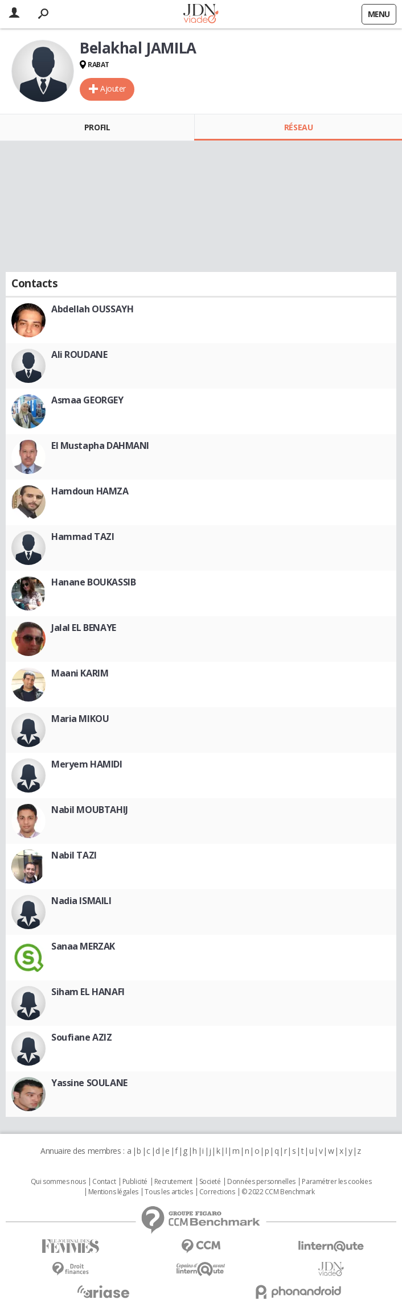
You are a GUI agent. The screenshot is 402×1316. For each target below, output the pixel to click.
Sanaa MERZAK (83, 946)
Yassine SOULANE (89, 1082)
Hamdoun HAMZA (90, 491)
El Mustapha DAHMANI (100, 445)
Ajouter (113, 88)
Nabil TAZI (74, 855)
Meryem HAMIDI (86, 764)
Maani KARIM (79, 673)
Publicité (134, 1182)
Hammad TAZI (82, 536)
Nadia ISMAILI (81, 900)
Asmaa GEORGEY (87, 400)
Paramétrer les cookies (336, 1182)
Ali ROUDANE (79, 354)
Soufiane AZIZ (81, 1037)
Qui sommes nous (58, 1182)
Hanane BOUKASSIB (93, 582)
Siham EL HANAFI (88, 991)
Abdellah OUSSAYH (92, 309)
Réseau (298, 127)
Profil (97, 127)
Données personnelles (261, 1182)
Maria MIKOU (80, 718)
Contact (104, 1182)
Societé (210, 1182)
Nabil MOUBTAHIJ (89, 809)
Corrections (217, 1192)
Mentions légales (113, 1192)
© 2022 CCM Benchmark (278, 1192)
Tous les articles (168, 1192)
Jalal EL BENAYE (83, 627)
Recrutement (173, 1182)
